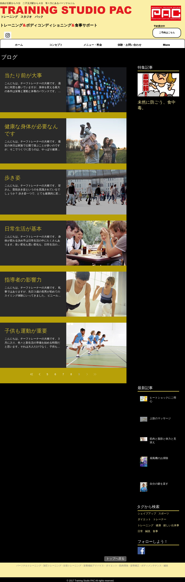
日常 (140, 531)
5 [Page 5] (47, 374)
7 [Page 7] (63, 374)
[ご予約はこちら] (167, 33)
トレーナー (159, 519)
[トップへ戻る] (115, 558)
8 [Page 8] (71, 374)
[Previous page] (39, 374)
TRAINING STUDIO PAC (66, 10)
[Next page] (87, 374)
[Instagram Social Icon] (7, 35)
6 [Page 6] (55, 374)
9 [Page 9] (79, 374)
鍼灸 (147, 531)
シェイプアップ (147, 513)
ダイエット (144, 519)
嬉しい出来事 (171, 525)
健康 (158, 525)
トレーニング (145, 525)
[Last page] (95, 374)
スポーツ (163, 513)
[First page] (31, 374)
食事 (155, 531)
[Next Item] (173, 85)
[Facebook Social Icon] (141, 550)
